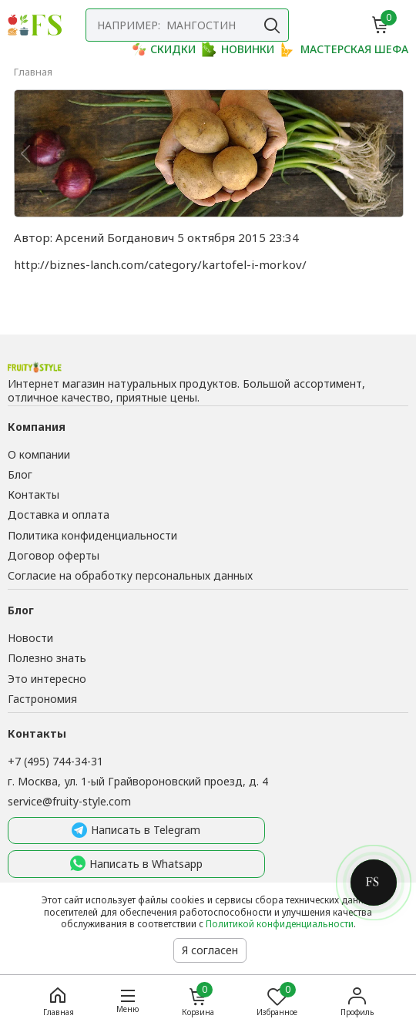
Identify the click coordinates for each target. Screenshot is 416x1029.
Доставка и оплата (58, 514)
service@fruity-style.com (69, 801)
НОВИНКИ (238, 49)
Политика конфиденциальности (92, 535)
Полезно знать (47, 658)
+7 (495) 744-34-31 (55, 761)
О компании (39, 454)
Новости (30, 638)
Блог (20, 474)
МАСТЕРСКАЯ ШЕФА (344, 49)
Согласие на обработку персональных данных (130, 575)
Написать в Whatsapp (136, 864)
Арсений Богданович (114, 237)
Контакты (33, 494)
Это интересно (47, 678)
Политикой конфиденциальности (280, 923)
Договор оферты (53, 555)
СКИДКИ (163, 49)
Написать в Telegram (136, 831)
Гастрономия (42, 698)
